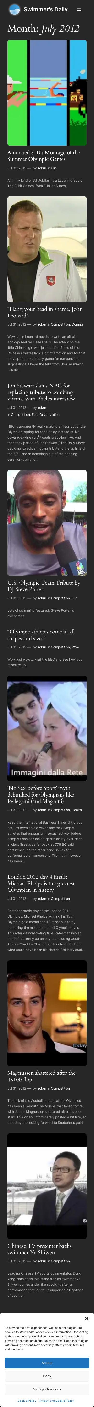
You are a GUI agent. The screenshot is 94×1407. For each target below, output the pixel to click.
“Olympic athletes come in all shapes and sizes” (41, 635)
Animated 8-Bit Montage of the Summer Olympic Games (43, 156)
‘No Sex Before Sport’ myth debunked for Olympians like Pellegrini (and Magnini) (40, 794)
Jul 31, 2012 (16, 168)
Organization (49, 414)
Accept (47, 1363)
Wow (75, 647)
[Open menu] (79, 9)
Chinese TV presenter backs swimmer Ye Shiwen (39, 1249)
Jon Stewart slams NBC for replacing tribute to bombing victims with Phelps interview (41, 392)
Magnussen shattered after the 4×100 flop (41, 1076)
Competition (60, 324)
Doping (77, 324)
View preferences (47, 1389)
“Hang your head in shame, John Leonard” (45, 312)
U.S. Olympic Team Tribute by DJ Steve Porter (43, 586)
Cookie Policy (27, 1400)
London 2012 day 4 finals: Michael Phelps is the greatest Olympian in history (41, 883)
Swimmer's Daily (46, 9)
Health (77, 810)
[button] (86, 1318)
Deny (47, 1376)
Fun (54, 168)
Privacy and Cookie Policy (56, 1400)
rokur (42, 168)
